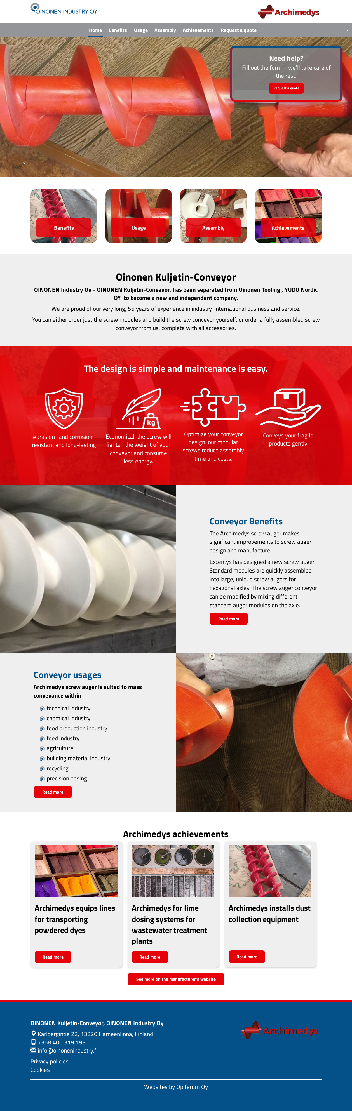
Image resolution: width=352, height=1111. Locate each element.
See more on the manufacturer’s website (176, 979)
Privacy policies (49, 1061)
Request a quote (239, 30)
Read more (228, 618)
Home (95, 30)
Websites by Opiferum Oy (176, 1086)
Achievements (198, 30)
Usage (141, 30)
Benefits (118, 30)
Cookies (40, 1069)
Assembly (165, 30)
